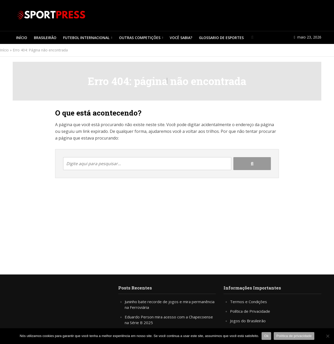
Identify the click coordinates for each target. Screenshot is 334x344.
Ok (266, 336)
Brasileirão (45, 37)
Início (21, 37)
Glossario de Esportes (221, 37)
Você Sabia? (181, 37)
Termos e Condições (248, 301)
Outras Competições (139, 37)
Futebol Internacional (86, 37)
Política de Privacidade (250, 311)
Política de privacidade (294, 336)
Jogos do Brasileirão (248, 320)
